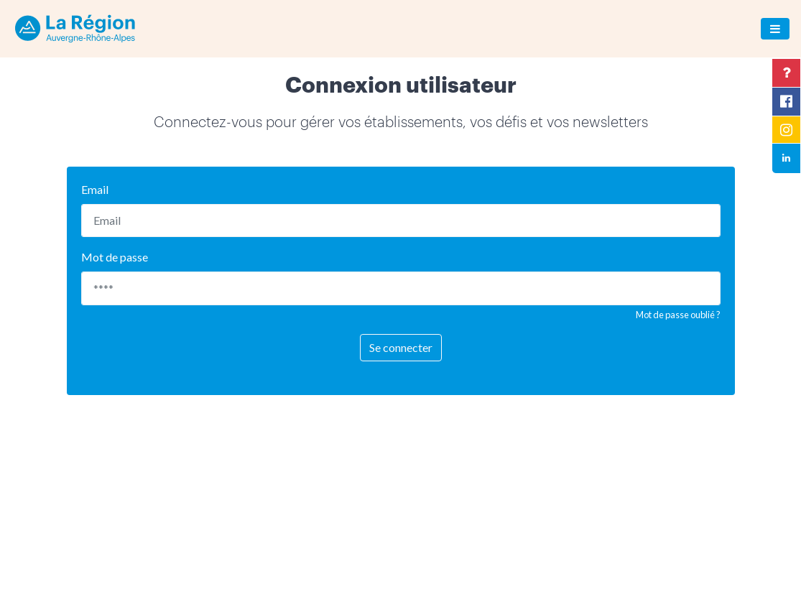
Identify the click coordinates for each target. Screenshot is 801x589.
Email (94, 189)
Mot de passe (114, 257)
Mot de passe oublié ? (678, 314)
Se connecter (400, 347)
